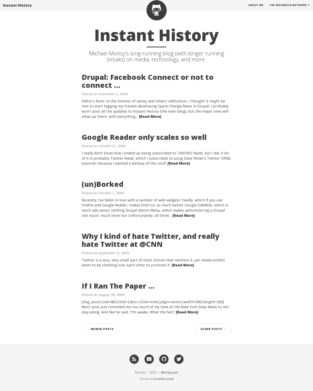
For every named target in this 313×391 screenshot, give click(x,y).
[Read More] (150, 116)
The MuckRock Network (288, 9)
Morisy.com (169, 372)
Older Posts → (213, 329)
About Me (256, 9)
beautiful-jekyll (163, 379)
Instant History (17, 9)
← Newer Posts (100, 329)
